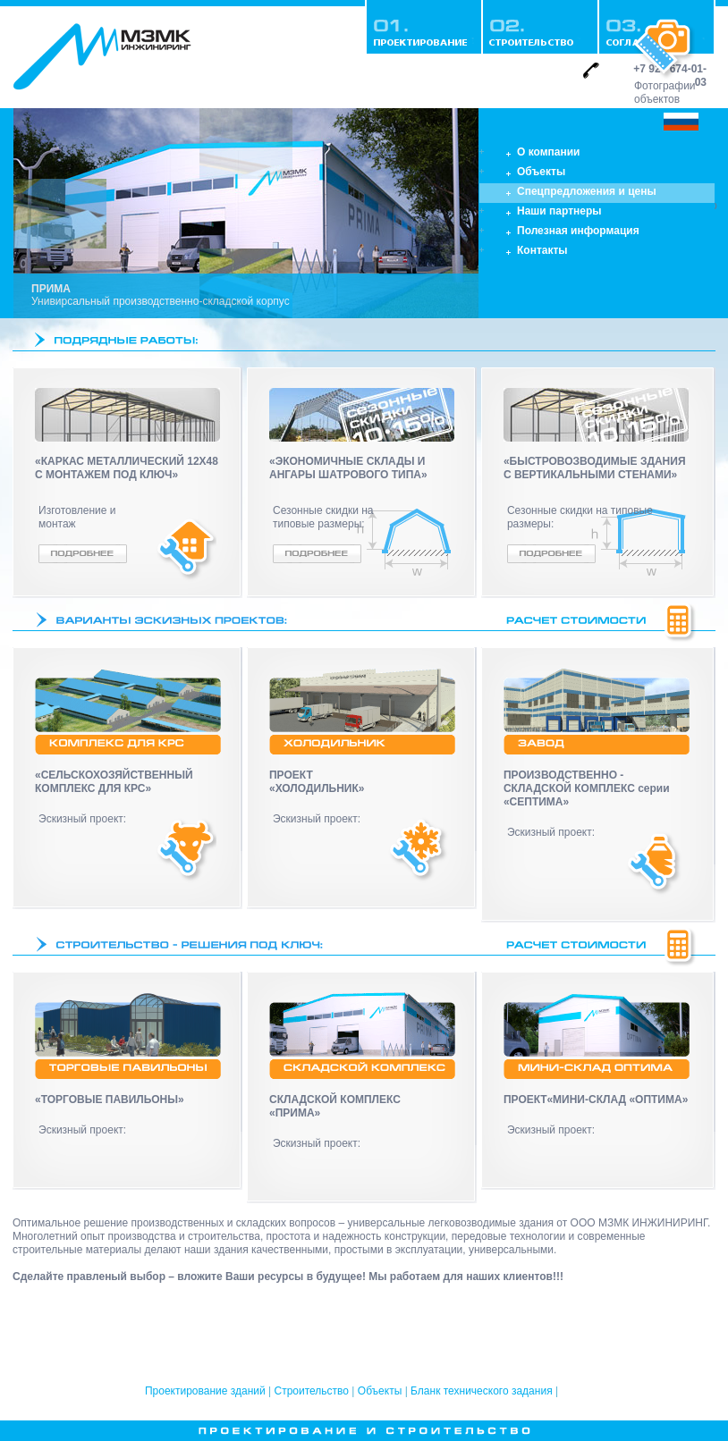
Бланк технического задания (482, 1391)
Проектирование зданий (205, 1391)
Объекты (380, 1391)
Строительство (312, 1391)
